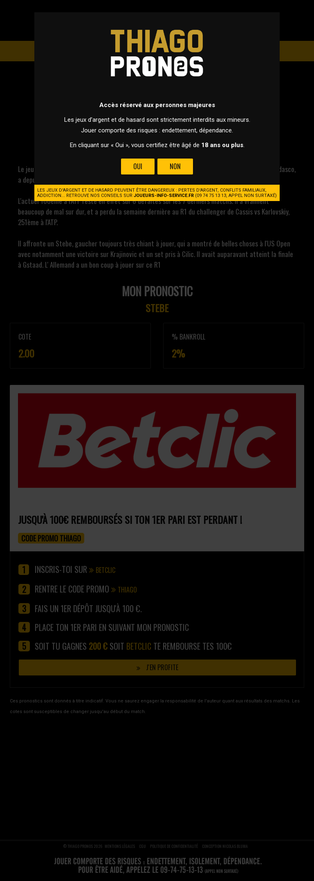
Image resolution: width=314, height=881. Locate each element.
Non (175, 166)
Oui (137, 166)
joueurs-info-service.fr (164, 195)
